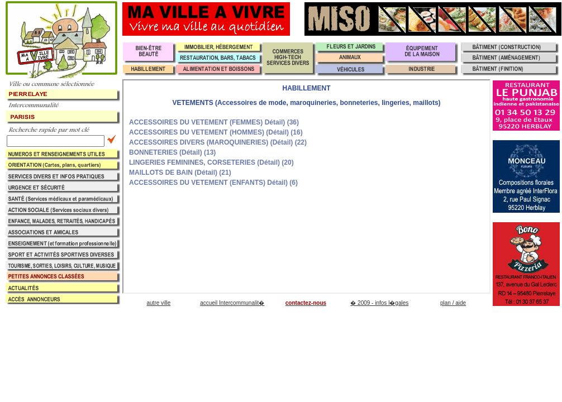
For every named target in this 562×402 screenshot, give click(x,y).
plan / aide (453, 303)
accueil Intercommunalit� (232, 303)
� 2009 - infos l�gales (379, 303)
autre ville (158, 303)
